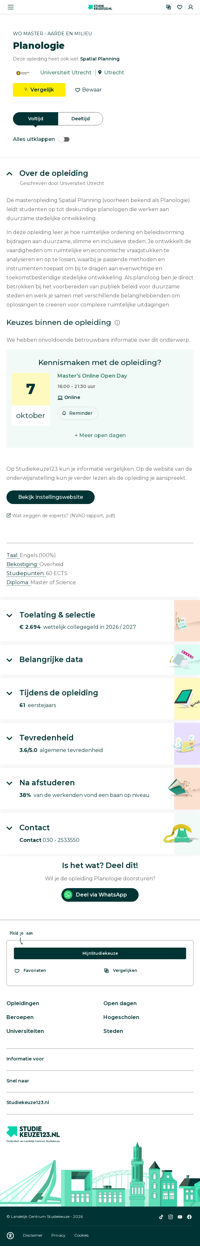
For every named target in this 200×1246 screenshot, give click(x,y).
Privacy (59, 1235)
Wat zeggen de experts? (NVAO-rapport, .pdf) (60, 516)
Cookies (81, 1235)
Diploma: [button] (18, 582)
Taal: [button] (13, 555)
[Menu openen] (10, 7)
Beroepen (20, 1017)
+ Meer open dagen (100, 435)
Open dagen (120, 1003)
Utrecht (114, 73)
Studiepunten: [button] (26, 573)
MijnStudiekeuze (100, 953)
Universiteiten (25, 1031)
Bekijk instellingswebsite (50, 497)
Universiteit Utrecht (65, 73)
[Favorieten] (179, 7)
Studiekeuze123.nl (27, 1102)
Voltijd (35, 119)
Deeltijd (80, 119)
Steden (113, 1031)
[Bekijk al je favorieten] (30, 970)
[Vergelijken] (168, 7)
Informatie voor (25, 1059)
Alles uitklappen (41, 139)
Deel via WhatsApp (95, 894)
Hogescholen (121, 1017)
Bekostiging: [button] (22, 564)
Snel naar (17, 1081)
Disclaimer (33, 1235)
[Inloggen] (190, 7)
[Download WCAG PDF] (10, 1236)
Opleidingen (22, 1003)
